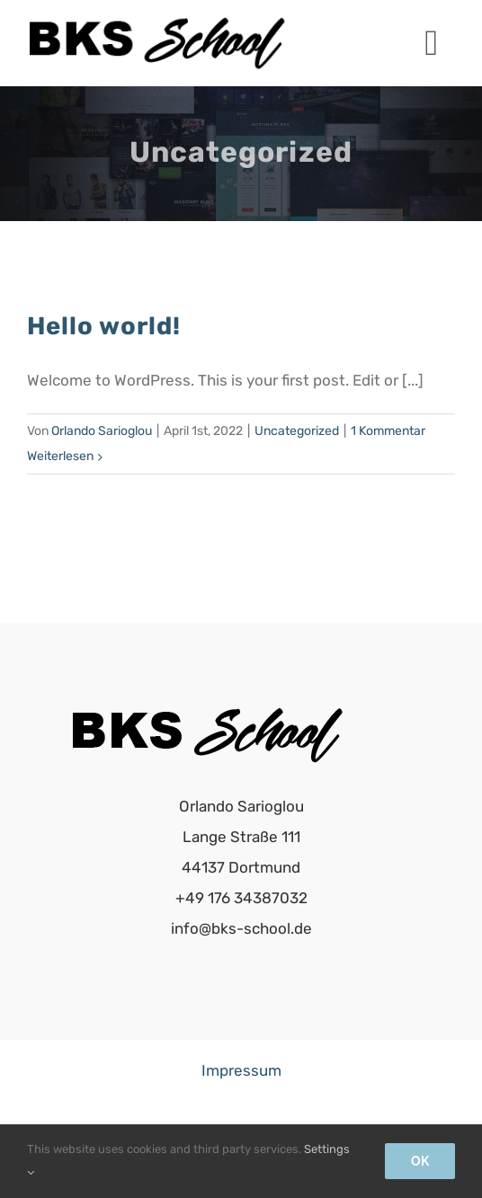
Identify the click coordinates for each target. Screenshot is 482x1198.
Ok (420, 1161)
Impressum (241, 1070)
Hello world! (104, 326)
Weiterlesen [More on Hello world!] (60, 456)
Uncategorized (296, 431)
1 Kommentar (388, 431)
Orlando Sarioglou (101, 431)
